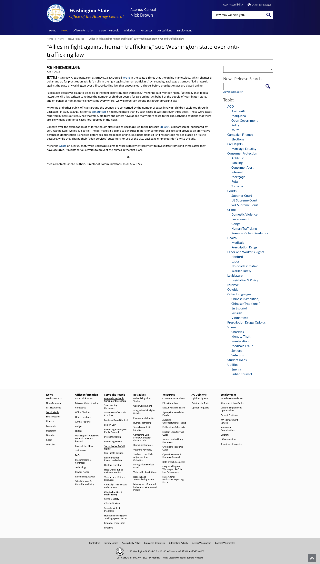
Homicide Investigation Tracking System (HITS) (115, 517)
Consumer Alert (242, 167)
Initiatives (130, 30)
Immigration (240, 341)
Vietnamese (239, 318)
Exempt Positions (229, 415)
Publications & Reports (173, 427)
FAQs (77, 455)
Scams (231, 327)
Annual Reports (83, 421)
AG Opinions (164, 30)
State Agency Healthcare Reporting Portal (172, 480)
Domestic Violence (244, 214)
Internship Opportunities (227, 429)
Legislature (235, 275)
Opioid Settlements (142, 445)
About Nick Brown (84, 398)
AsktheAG (238, 111)
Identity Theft (240, 336)
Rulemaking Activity (85, 476)
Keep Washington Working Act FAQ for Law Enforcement (172, 469)
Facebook (51, 426)
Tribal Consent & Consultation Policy (84, 483)
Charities (237, 332)
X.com (49, 440)
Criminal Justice (112, 503)
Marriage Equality (243, 149)
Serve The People (109, 30)
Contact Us (80, 407)
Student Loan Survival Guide (173, 433)
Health (232, 238)
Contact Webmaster (225, 543)
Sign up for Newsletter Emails (173, 414)
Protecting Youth (112, 437)
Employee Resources (154, 543)
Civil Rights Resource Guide (172, 448)
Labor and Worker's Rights (245, 252)
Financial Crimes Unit (114, 523)
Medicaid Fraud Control (116, 420)
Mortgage (238, 177)
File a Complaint (170, 403)
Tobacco (237, 186)
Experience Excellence (231, 398)
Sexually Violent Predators (249, 233)
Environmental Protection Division (113, 459)
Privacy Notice (82, 472)
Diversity (225, 435)
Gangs (235, 224)
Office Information (83, 30)
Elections (237, 139)
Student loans (237, 360)
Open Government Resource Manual (171, 456)
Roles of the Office (84, 446)
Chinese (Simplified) (245, 299)
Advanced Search (233, 91)
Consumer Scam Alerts (173, 398)
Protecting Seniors (113, 441)
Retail (235, 181)
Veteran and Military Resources (114, 479)
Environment (240, 219)
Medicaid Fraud (242, 346)
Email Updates (53, 416)
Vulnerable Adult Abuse (145, 472)
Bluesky (50, 421)
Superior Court (241, 196)
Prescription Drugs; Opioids (246, 322)
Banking (237, 163)
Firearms (108, 527)
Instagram (51, 430)
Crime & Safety (111, 499)
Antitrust (237, 158)
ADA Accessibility (233, 4)
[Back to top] (312, 558)
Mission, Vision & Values (87, 403)
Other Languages (259, 4)
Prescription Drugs (244, 247)
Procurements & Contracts (83, 461)
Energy (236, 369)
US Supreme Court (244, 200)
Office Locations (83, 417)
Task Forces (81, 450)
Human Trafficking (244, 228)
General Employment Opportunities (231, 409)
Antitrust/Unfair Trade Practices (115, 414)
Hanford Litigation (113, 465)
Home (52, 30)
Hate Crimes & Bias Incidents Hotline (113, 471)
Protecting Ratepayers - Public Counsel (115, 431)
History (78, 431)
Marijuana (238, 116)
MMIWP (233, 285)
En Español (239, 308)
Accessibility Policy (131, 543)
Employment (184, 30)
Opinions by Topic (200, 403)
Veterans (237, 355)
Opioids (232, 289)
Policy (235, 125)
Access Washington (201, 543)
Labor (235, 261)
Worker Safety (241, 271)
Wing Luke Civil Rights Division (144, 412)
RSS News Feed (53, 407)
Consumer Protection (242, 153)
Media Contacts (54, 398)
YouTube (50, 444)
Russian (236, 313)
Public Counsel (241, 374)
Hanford (237, 257)
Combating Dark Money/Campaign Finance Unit (142, 438)
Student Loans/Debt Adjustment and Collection (143, 457)
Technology (81, 467)
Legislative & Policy (244, 280)
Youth (235, 130)
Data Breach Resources (173, 462)
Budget (78, 426)
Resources (146, 30)
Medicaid (237, 242)
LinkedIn (50, 435)
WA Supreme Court (244, 205)
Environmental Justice (144, 418)
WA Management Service (229, 421)
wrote (126, 77)
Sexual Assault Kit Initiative (142, 429)
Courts (232, 191)
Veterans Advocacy (142, 449)
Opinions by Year (200, 398)
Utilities (232, 365)
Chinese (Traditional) (245, 303)
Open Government (244, 120)
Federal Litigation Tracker (142, 400)
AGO (230, 106)
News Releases (76, 38)
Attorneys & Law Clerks (232, 403)
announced (99, 111)
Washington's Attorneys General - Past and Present (87, 438)
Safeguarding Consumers (110, 406)
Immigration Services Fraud (143, 466)
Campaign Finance (240, 134)
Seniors (236, 350)
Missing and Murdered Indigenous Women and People (145, 487)
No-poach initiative (244, 266)
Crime (231, 210)
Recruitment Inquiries (231, 444)
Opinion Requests (200, 407)
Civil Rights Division (113, 453)
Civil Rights (235, 144)
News (64, 30)
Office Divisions (82, 412)
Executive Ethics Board (173, 407)
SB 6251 (165, 127)
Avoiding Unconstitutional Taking (174, 421)
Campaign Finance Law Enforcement (115, 486)
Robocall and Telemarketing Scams (143, 478)
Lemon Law (110, 425)
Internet (237, 172)
